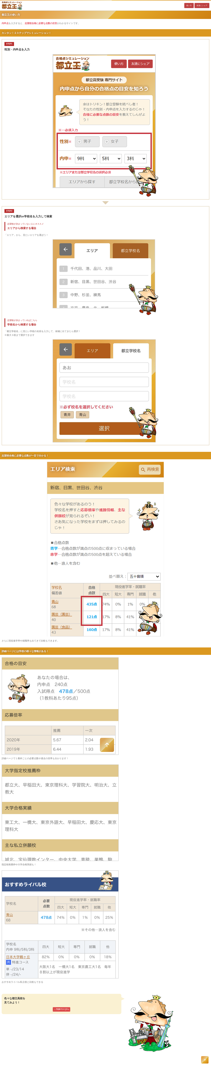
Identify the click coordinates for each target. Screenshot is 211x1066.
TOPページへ (61, 1009)
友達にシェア (201, 5)
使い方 (189, 5)
